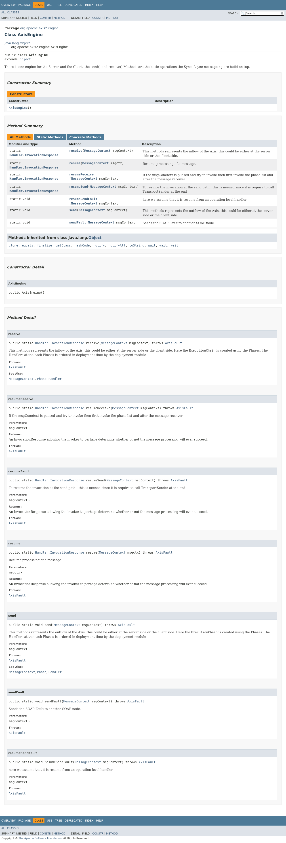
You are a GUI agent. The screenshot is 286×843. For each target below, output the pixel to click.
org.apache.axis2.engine (39, 28)
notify (99, 245)
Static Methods (50, 137)
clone (13, 245)
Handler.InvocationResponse (33, 155)
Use (49, 4)
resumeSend (78, 186)
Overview (8, 4)
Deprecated (73, 4)
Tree (58, 4)
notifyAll (117, 245)
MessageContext (97, 150)
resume (74, 163)
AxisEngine (18, 108)
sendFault (77, 222)
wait (152, 245)
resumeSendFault (83, 199)
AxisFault (173, 343)
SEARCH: (234, 13)
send (73, 210)
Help (99, 4)
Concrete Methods (85, 137)
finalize (44, 245)
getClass (63, 245)
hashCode (82, 245)
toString (136, 245)
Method (59, 17)
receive (75, 150)
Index (89, 4)
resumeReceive (81, 174)
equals (27, 245)
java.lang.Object (17, 43)
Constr (45, 17)
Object (25, 59)
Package (24, 4)
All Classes (10, 12)
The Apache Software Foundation (40, 838)
